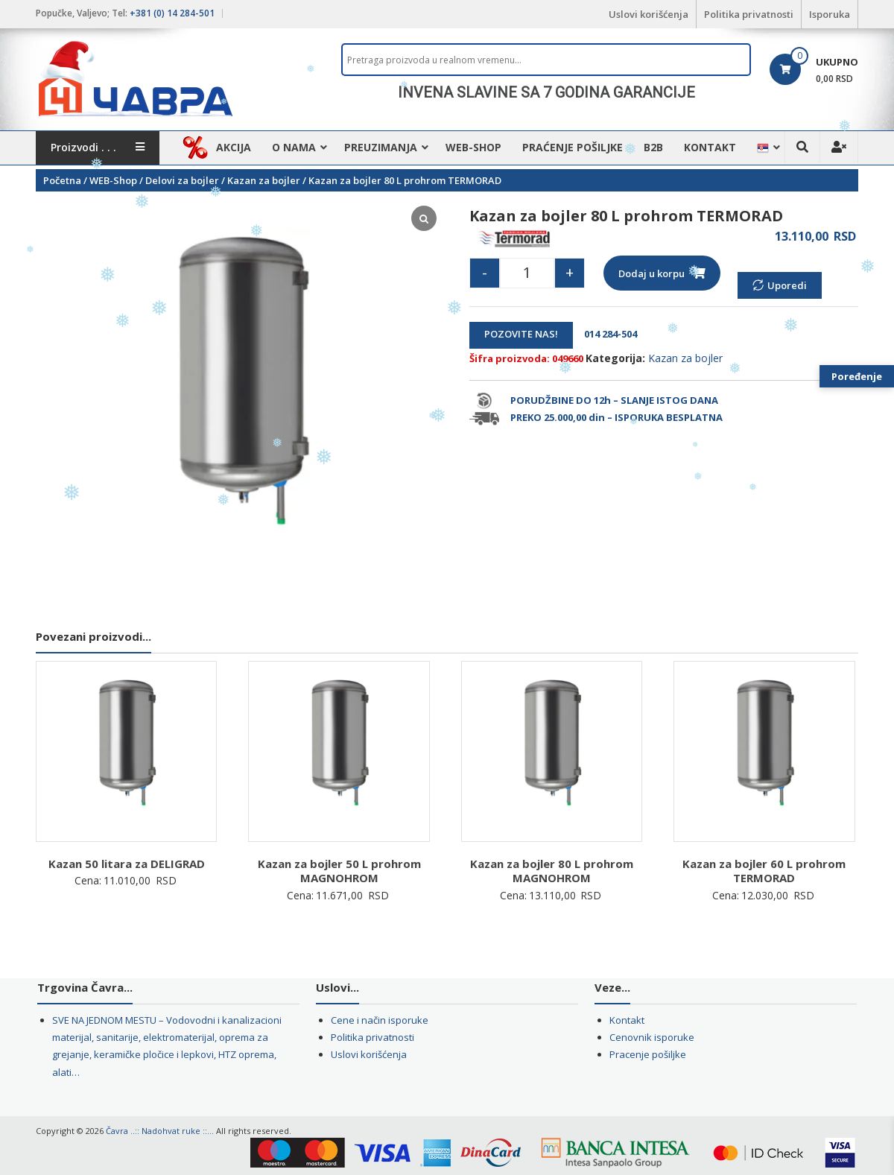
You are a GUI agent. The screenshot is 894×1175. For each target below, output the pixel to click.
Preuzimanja (380, 147)
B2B (653, 147)
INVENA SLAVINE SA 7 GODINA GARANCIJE (546, 92)
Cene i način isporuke (379, 1020)
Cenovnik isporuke (651, 1037)
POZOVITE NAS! (521, 334)
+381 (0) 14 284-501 (172, 13)
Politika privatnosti (748, 14)
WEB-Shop (473, 147)
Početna (62, 180)
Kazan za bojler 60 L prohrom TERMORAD (764, 871)
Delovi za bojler (182, 180)
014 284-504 (606, 334)
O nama (294, 147)
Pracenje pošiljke (647, 1054)
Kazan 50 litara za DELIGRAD (126, 863)
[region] (546, 92)
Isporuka (829, 14)
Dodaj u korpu (651, 273)
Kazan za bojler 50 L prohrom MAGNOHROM (339, 871)
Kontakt (710, 147)
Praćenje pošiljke (572, 147)
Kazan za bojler (263, 180)
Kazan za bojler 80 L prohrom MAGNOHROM (551, 871)
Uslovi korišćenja (648, 14)
